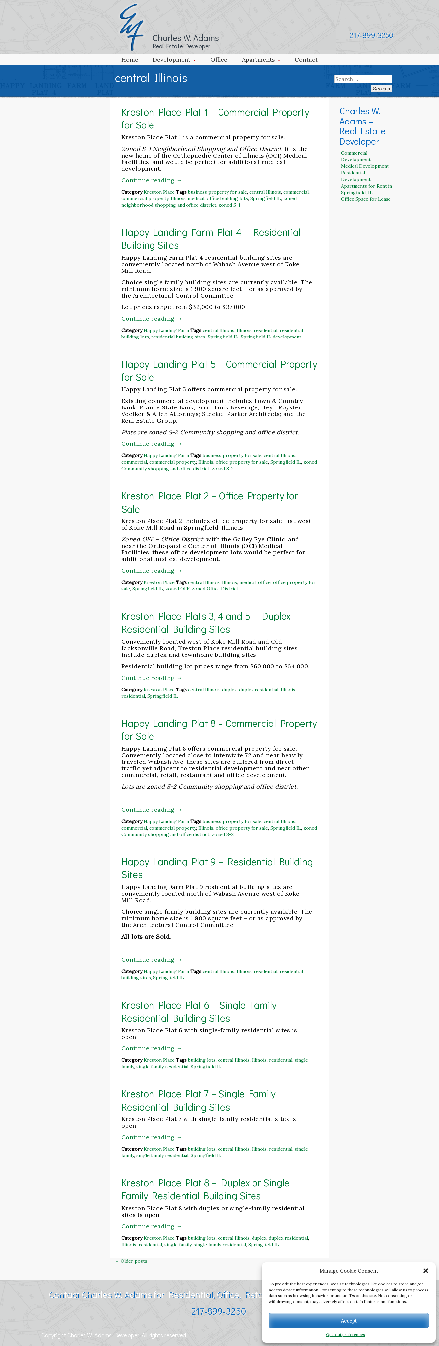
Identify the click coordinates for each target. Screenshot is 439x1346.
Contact (306, 59)
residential (265, 330)
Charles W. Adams (186, 37)
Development (171, 59)
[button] (425, 1270)
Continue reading (152, 180)
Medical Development (365, 166)
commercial (296, 192)
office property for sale (242, 462)
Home (129, 59)
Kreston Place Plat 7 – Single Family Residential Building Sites (198, 1100)
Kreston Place (159, 192)
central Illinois (265, 192)
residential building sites (178, 337)
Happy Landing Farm (166, 330)
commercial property (144, 198)
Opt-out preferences (345, 1334)
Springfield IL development (271, 337)
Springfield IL (265, 198)
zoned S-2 (223, 469)
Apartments (258, 59)
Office (218, 59)
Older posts (131, 1261)
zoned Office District (215, 589)
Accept (349, 1320)
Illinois (178, 198)
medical (196, 198)
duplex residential (258, 689)
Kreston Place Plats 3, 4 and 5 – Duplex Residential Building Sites (206, 622)
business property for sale (217, 192)
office (264, 582)
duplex (229, 689)
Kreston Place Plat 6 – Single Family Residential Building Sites (198, 1011)
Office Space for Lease (366, 199)
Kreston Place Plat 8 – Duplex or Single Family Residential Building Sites (205, 1189)
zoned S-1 (229, 205)
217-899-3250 (371, 35)
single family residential (162, 1067)
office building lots (227, 198)
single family (177, 1245)
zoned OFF (177, 589)
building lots (202, 1060)
